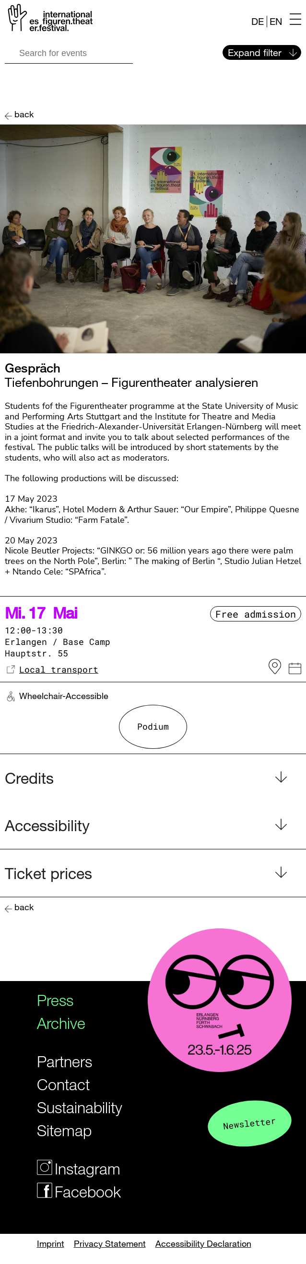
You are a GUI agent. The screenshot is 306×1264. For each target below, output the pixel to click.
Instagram (71, 1168)
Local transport (58, 669)
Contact (63, 1084)
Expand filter (255, 52)
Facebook (71, 1191)
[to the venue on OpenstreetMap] (275, 667)
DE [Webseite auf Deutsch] (257, 21)
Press (55, 1000)
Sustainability (71, 1107)
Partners (64, 1061)
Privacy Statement (110, 1243)
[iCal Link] (295, 670)
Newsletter (249, 1123)
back (24, 114)
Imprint (50, 1243)
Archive (61, 1023)
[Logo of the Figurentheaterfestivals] (49, 19)
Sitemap (64, 1130)
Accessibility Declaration (203, 1243)
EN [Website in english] (276, 21)
